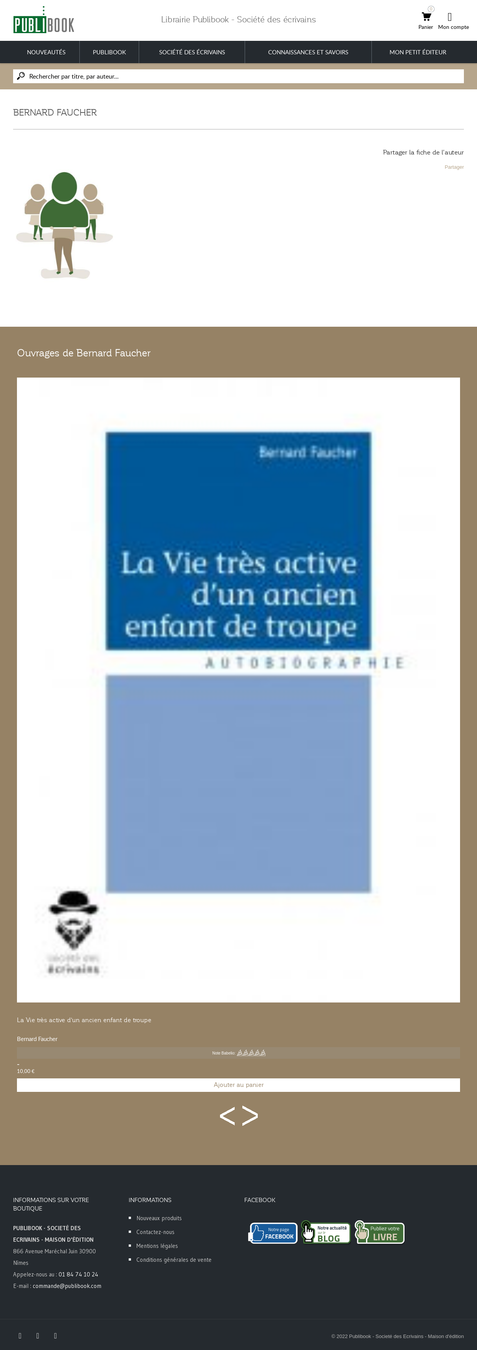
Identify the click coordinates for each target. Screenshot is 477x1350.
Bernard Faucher (37, 1039)
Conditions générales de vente (174, 1259)
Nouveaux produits (159, 1218)
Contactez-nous (155, 1232)
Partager (454, 167)
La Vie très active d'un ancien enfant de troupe (84, 1020)
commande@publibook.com (67, 1286)
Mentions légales (157, 1245)
